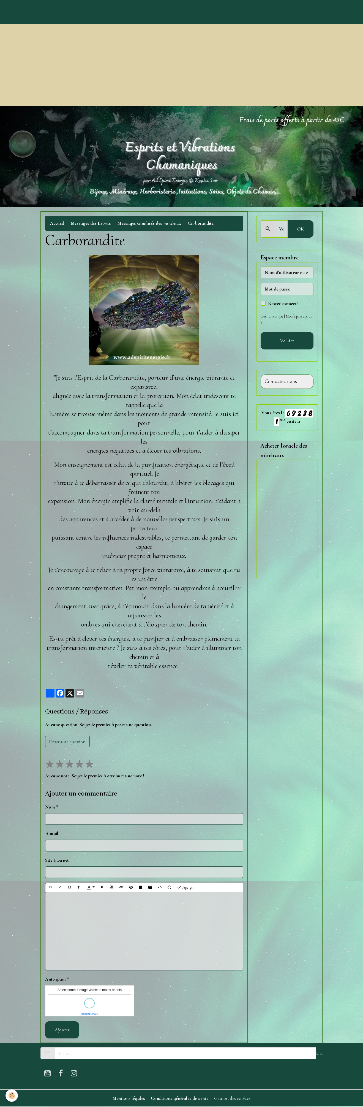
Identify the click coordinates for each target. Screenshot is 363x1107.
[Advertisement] (182, 65)
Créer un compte (272, 316)
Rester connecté (283, 303)
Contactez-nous (281, 381)
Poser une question (67, 742)
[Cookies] (12, 1095)
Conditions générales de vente (179, 1098)
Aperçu (185, 887)
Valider (287, 341)
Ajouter (62, 1030)
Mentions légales (129, 1098)
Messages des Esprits (91, 223)
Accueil (57, 223)
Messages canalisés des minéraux (149, 223)
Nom (50, 807)
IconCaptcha (88, 1014)
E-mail (51, 833)
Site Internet (57, 860)
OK (300, 229)
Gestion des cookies (232, 1098)
